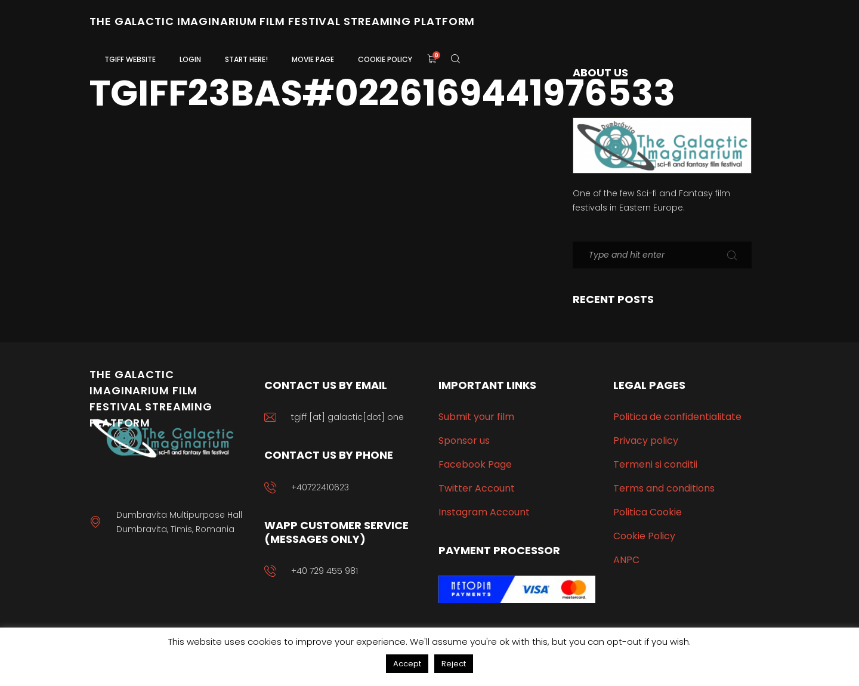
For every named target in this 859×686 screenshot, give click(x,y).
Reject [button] (453, 663)
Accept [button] (407, 663)
